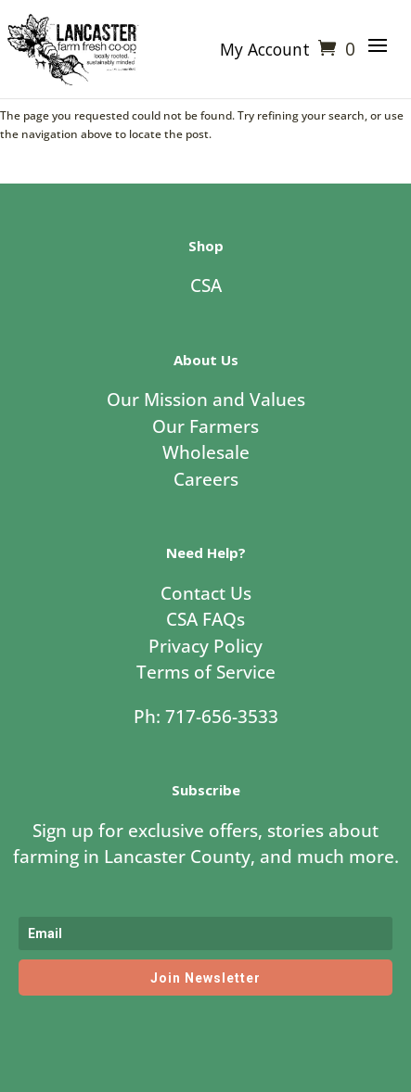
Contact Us (206, 593)
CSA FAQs (205, 619)
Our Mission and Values (206, 399)
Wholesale (206, 452)
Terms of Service (206, 672)
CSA (206, 285)
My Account (265, 51)
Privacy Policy (205, 646)
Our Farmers (205, 426)
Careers (205, 479)
